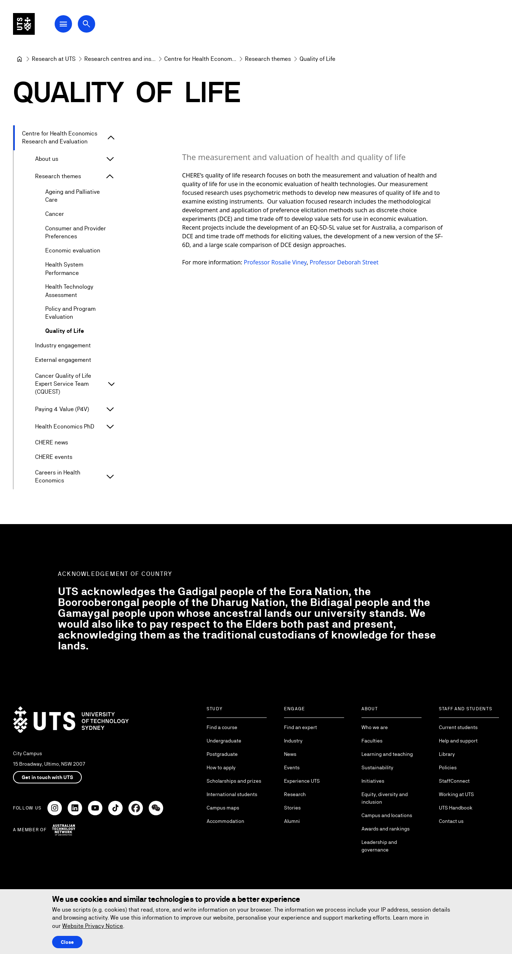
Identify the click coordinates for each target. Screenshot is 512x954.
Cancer (54, 214)
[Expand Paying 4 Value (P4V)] (110, 409)
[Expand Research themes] (110, 176)
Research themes (58, 176)
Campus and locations (386, 815)
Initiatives (372, 781)
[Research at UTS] (54, 59)
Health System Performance (64, 268)
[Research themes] (268, 59)
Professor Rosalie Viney (275, 262)
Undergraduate (224, 741)
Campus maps (223, 808)
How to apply (221, 767)
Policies (448, 767)
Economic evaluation (72, 250)
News (290, 754)
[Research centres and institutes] (120, 59)
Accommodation (225, 821)
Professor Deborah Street (344, 262)
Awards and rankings (385, 829)
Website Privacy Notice (92, 925)
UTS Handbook (456, 808)
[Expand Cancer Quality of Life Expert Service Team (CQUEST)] (111, 384)
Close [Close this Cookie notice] (67, 942)
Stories (292, 808)
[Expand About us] (110, 159)
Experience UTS (302, 781)
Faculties (371, 741)
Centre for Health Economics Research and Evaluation (59, 137)
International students (232, 794)
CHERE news (51, 442)
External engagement (63, 360)
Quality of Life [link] (317, 58)
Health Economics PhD (64, 426)
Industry (293, 741)
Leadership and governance (379, 846)
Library (447, 754)
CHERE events (53, 456)
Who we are (374, 727)
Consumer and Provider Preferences (75, 232)
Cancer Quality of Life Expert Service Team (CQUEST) (63, 384)
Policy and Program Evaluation (70, 312)
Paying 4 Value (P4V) (62, 409)
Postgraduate (222, 754)
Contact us (451, 821)
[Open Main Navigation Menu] (73, 26)
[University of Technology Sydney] (19, 59)
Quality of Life (64, 331)
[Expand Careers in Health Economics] (110, 477)
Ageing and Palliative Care (72, 195)
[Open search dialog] (97, 26)
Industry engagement (63, 345)
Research (295, 794)
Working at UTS (456, 794)
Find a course (222, 727)
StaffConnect (454, 781)
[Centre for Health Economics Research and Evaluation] (200, 59)
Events (292, 767)
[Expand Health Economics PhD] (110, 426)
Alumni (292, 821)
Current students (458, 727)
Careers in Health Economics (57, 476)
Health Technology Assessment (69, 291)
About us (46, 158)
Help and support (458, 741)
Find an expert (300, 727)
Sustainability (377, 767)
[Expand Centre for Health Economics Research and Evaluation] (111, 138)
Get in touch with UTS (47, 777)
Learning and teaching (387, 754)
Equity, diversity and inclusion (384, 798)
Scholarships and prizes (234, 781)
